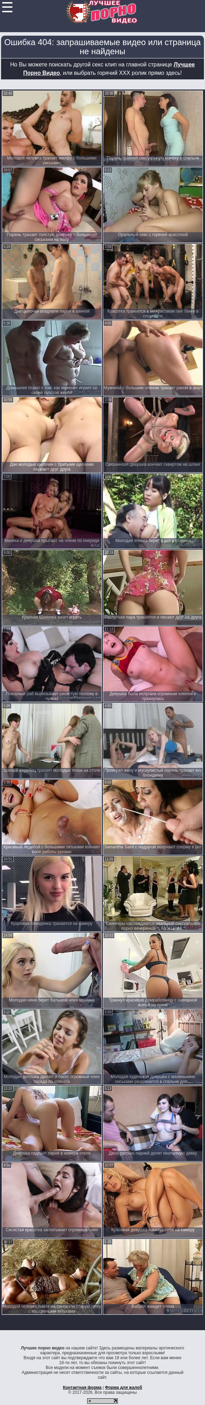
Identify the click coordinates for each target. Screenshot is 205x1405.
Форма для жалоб (123, 1387)
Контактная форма (82, 1387)
